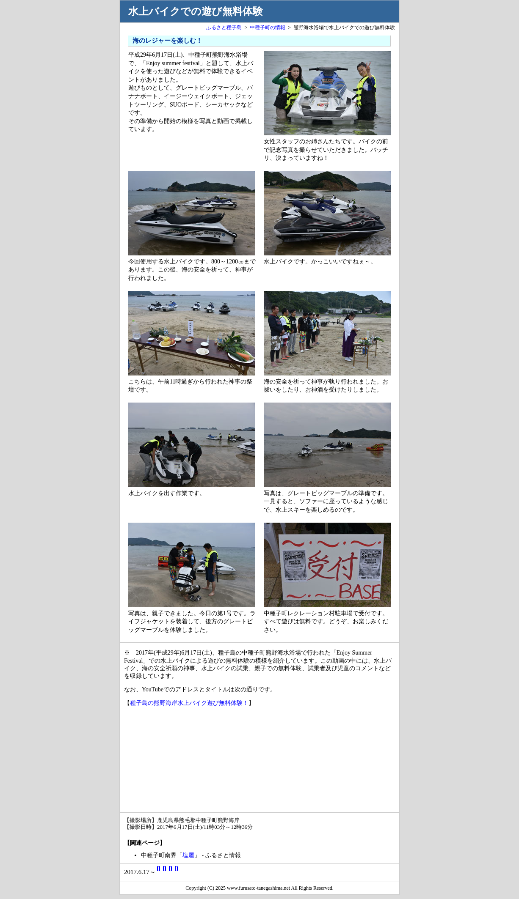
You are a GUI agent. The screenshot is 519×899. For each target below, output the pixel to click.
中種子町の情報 (267, 27)
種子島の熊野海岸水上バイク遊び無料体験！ (189, 703)
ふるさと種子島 (224, 27)
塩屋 (188, 855)
